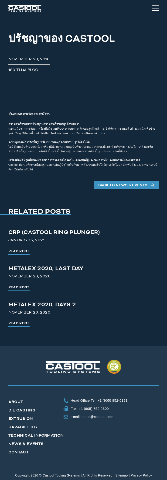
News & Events (26, 443)
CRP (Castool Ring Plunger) (54, 232)
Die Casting (21, 410)
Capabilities (22, 427)
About (15, 401)
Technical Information (36, 435)
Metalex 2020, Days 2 (42, 304)
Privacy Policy (141, 475)
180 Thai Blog (23, 69)
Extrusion (20, 418)
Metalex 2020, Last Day (46, 268)
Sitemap (121, 475)
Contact (18, 452)
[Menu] (155, 8)
